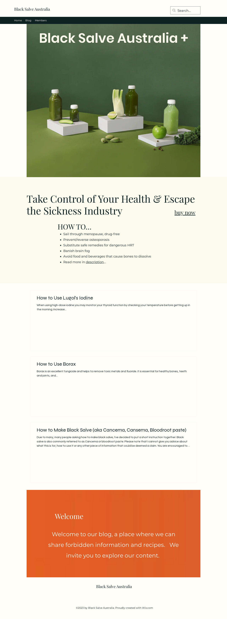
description (95, 262)
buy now (185, 212)
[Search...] (185, 11)
